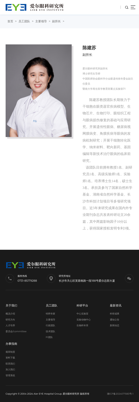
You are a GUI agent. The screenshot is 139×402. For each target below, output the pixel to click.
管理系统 (10, 375)
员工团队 (24, 21)
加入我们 (10, 369)
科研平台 (82, 305)
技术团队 (50, 331)
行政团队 (50, 325)
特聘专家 (50, 313)
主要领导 (41, 21)
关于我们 (11, 305)
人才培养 (10, 325)
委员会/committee (16, 331)
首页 (10, 21)
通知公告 (114, 319)
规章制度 (10, 351)
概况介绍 (10, 313)
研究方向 (10, 319)
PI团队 (49, 337)
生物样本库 (82, 325)
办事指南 (11, 343)
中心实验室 (82, 313)
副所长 (56, 21)
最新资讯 (115, 305)
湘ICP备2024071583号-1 (120, 393)
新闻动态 (114, 325)
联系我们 (10, 363)
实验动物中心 (84, 319)
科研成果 (114, 313)
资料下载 (10, 357)
